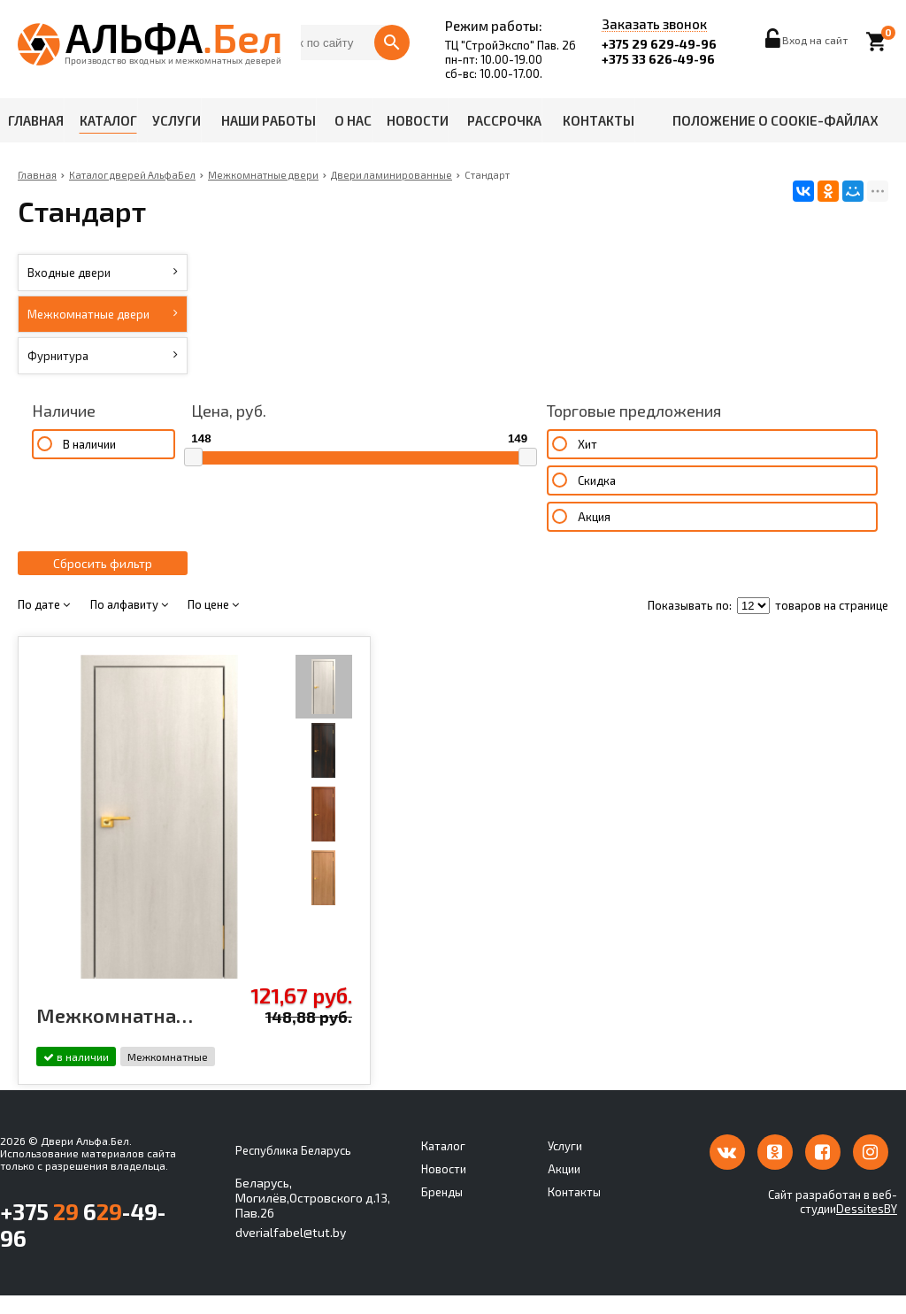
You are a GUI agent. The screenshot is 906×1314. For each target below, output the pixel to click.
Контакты (598, 120)
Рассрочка (504, 120)
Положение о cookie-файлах (775, 120)
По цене (213, 624)
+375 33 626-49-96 (658, 58)
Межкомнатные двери (103, 314)
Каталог (108, 120)
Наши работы (268, 120)
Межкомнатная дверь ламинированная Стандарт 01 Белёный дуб (98, 1034)
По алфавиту (129, 624)
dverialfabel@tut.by (290, 1250)
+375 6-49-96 (82, 1243)
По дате (44, 624)
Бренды (442, 1210)
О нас (353, 120)
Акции (564, 1187)
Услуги (176, 120)
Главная (36, 120)
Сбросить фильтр (102, 582)
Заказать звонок (654, 25)
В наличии (88, 444)
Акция (401, 536)
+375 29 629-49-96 (659, 43)
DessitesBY (866, 1227)
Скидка (404, 500)
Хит (394, 464)
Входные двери (103, 272)
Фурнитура (103, 356)
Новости (418, 120)
